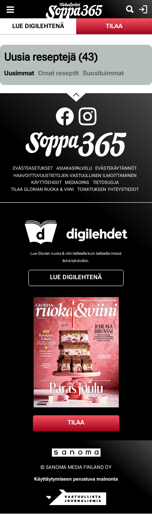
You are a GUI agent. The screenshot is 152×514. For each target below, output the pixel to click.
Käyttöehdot (46, 182)
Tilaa (114, 26)
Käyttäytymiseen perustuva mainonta (76, 479)
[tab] (19, 73)
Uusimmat (19, 73)
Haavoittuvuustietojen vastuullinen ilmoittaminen (75, 175)
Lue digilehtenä (38, 26)
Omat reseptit (58, 73)
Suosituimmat (103, 73)
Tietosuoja (106, 182)
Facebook (65, 116)
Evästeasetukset (33, 168)
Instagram (87, 116)
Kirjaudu (142, 9)
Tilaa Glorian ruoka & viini (42, 189)
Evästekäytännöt (116, 168)
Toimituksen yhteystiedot (108, 189)
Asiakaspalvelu (74, 168)
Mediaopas (77, 182)
